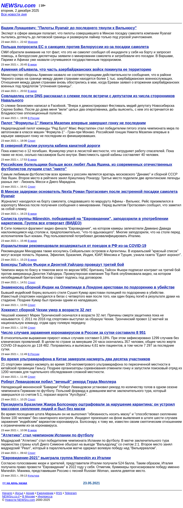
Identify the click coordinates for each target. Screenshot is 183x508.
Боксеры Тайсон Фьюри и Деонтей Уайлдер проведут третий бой (62, 264)
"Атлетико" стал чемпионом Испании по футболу (47, 435)
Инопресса (45, 496)
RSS (59, 493)
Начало (7, 493)
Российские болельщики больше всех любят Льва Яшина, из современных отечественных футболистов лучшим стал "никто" (86, 166)
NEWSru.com (18, 5)
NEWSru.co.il (10, 496)
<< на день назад (14, 483)
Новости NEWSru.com (20, 499)
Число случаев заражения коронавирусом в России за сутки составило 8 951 (73, 332)
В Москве (28, 496)
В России (33, 118)
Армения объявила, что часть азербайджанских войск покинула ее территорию (76, 69)
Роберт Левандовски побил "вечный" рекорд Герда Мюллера (58, 382)
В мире (32, 64)
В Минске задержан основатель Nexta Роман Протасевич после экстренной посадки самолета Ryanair (89, 193)
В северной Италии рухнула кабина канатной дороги (50, 146)
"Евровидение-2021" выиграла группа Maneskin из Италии (56, 458)
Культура (33, 475)
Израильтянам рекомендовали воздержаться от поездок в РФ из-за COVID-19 (73, 246)
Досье (19, 493)
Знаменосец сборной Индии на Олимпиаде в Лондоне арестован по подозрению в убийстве (88, 287)
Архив (30, 493)
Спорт (32, 140)
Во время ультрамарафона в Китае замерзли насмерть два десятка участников (75, 359)
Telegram (71, 493)
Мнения (33, 41)
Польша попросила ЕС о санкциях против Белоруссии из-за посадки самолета (75, 47)
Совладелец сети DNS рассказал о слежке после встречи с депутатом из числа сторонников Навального (88, 98)
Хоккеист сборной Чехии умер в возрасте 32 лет (46, 310)
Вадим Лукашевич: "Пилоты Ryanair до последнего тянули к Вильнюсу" (69, 28)
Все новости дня (14, 14)
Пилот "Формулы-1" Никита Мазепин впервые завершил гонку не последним (73, 123)
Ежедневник (45, 493)
